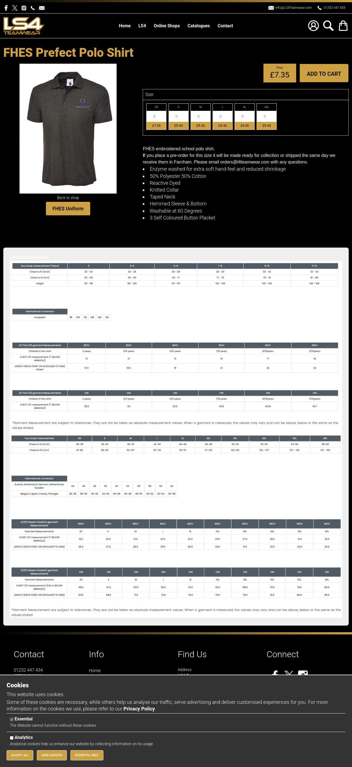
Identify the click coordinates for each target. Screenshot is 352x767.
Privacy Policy (139, 709)
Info (96, 654)
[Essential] (11, 719)
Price (280, 67)
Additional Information (29, 257)
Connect (283, 654)
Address (184, 669)
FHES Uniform (68, 208)
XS (156, 107)
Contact (29, 654)
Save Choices (52, 755)
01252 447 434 (334, 8)
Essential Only (87, 755)
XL (244, 107)
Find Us (192, 654)
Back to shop (68, 197)
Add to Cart (324, 74)
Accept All (20, 755)
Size (149, 94)
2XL (266, 107)
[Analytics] (11, 738)
